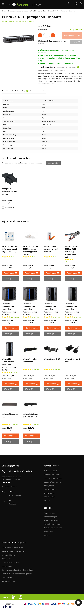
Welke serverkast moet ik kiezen (13, 551)
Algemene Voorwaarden (52, 481)
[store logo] (27, 3)
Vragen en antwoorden (38, 91)
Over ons (47, 500)
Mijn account (72, 3)
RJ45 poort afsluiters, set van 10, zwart (9, 191)
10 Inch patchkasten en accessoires (19, 11)
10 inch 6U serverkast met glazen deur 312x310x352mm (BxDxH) (30, 308)
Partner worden (49, 512)
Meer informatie (8, 91)
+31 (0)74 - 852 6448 (20, 471)
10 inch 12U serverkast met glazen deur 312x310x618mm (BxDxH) (72, 308)
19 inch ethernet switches (11, 562)
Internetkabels (7, 566)
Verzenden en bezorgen (52, 474)
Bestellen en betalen (51, 470)
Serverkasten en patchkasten (12, 547)
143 (69, 261)
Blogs (25, 91)
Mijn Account (48, 531)
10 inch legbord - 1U (52, 358)
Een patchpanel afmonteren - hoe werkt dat (17, 569)
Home (4, 11)
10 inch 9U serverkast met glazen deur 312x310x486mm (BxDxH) (51, 308)
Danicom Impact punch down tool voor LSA (51, 248)
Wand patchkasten (8, 555)
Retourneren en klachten (53, 478)
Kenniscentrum (67, 3)
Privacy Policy (49, 485)
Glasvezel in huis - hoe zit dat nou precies (17, 573)
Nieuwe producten (8, 581)
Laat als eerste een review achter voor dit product (18, 21)
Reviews (18, 91)
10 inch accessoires (39, 11)
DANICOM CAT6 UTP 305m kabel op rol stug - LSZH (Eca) (10, 248)
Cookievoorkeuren (50, 489)
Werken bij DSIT (49, 496)
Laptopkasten (7, 577)
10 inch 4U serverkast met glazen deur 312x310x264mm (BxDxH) (9, 308)
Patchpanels (6, 558)
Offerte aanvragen (50, 516)
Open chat (12, 503)
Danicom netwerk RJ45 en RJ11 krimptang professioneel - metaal (72, 251)
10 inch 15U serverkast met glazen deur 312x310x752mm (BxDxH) (9, 363)
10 (15, 317)
